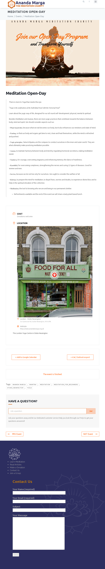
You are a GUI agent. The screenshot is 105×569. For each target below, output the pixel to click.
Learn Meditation (17, 462)
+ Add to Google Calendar (26, 357)
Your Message (39, 532)
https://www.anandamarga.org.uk (32, 329)
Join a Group (15, 473)
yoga (29, 388)
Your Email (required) (39, 500)
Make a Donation (17, 467)
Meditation (45, 384)
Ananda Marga (19, 384)
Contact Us (14, 470)
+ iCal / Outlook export (80, 357)
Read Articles (15, 464)
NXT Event (90, 434)
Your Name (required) (39, 491)
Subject (39, 508)
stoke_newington (15, 388)
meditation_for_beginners (66, 384)
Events (19, 16)
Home (10, 16)
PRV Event (14, 434)
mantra (32, 384)
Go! (91, 411)
